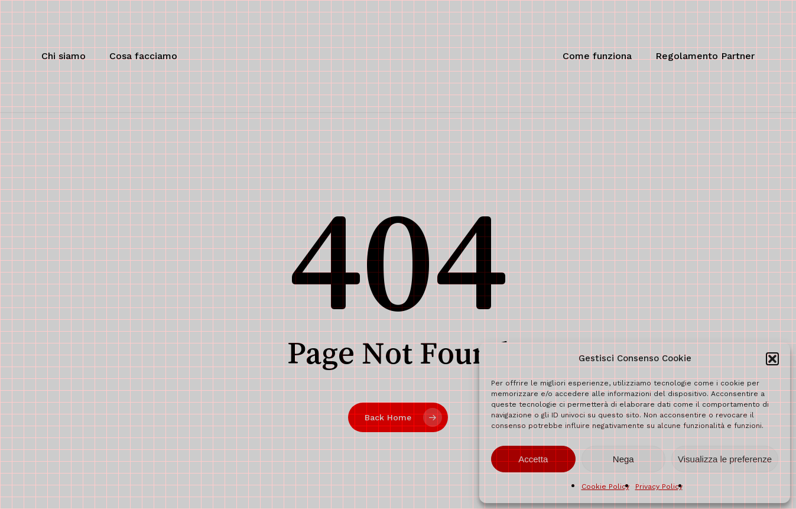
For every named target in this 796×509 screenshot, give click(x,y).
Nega (623, 459)
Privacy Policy (659, 486)
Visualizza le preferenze (725, 459)
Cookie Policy (605, 486)
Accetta (533, 459)
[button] (772, 359)
